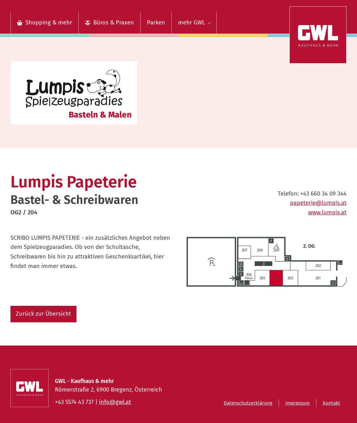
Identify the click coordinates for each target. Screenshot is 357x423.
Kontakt (331, 403)
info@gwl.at (115, 402)
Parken (156, 22)
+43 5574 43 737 (74, 402)
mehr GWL (191, 22)
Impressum (297, 403)
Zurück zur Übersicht (43, 313)
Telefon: (312, 194)
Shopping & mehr (48, 22)
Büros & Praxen (113, 22)
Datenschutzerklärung (248, 403)
